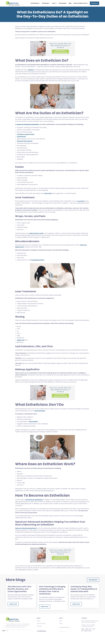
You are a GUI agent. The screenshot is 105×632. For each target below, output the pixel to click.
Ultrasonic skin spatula (24, 141)
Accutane (80, 201)
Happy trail (20, 340)
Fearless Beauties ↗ (64, 627)
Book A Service (41, 623)
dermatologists (39, 411)
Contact (39, 626)
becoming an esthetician (34, 500)
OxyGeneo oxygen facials (25, 134)
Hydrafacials (21, 136)
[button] (35, 3)
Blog (70, 3)
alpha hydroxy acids (36, 233)
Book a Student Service (81, 3)
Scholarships (62, 3)
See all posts (93, 580)
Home (38, 621)
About (61, 623)
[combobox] (5, 630)
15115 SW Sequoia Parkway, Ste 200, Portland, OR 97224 (90, 621)
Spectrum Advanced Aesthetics (26, 528)
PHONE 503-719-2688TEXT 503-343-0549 (88, 625)
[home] (13, 3)
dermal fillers (33, 421)
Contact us (94, 3)
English (4, 630)
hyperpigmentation (37, 260)
